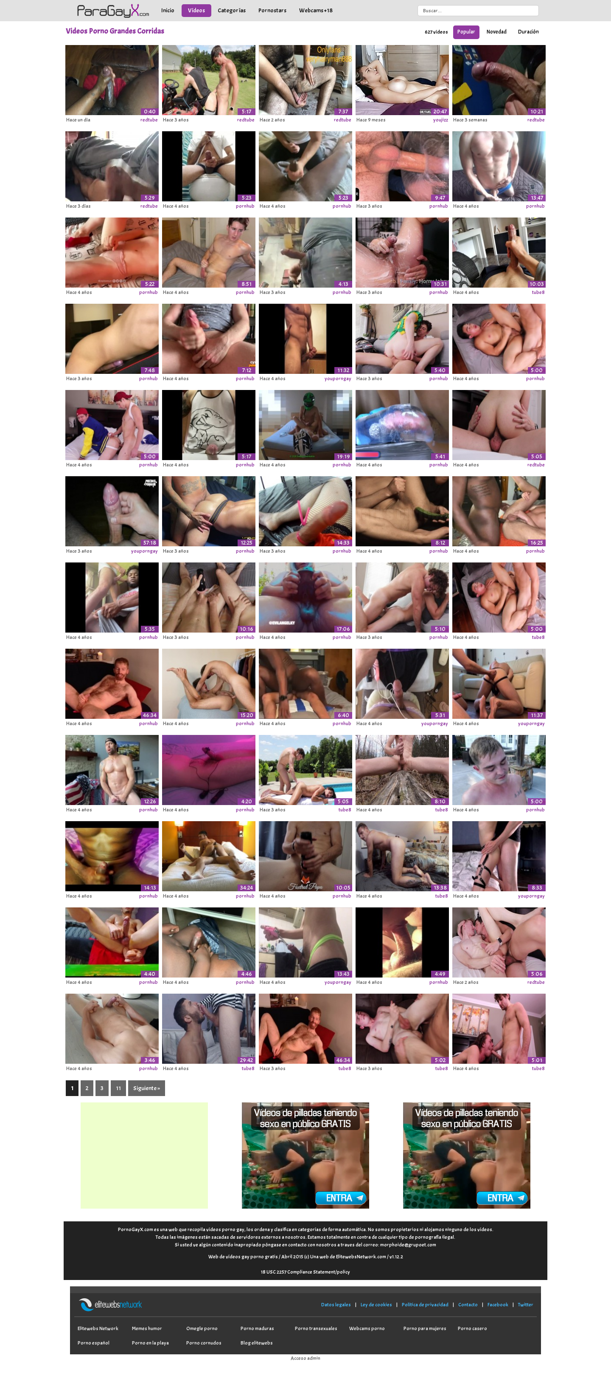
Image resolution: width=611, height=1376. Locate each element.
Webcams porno (367, 1328)
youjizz (440, 119)
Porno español (93, 1342)
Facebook (498, 1304)
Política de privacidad (425, 1304)
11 (118, 1088)
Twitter (525, 1304)
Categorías (232, 10)
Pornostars (272, 10)
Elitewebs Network (98, 1328)
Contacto (468, 1304)
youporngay (338, 378)
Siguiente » (146, 1088)
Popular (466, 31)
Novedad (497, 31)
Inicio (167, 10)
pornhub (245, 206)
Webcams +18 (316, 10)
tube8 (538, 292)
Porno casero (472, 1328)
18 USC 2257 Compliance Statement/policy (305, 1272)
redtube (149, 119)
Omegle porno (202, 1328)
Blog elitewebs (257, 1342)
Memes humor (147, 1328)
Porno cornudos (203, 1342)
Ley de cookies (376, 1304)
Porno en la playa (150, 1342)
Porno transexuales (316, 1328)
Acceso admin (305, 1358)
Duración (528, 31)
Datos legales (336, 1304)
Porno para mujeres (425, 1328)
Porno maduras (257, 1328)
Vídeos (196, 10)
